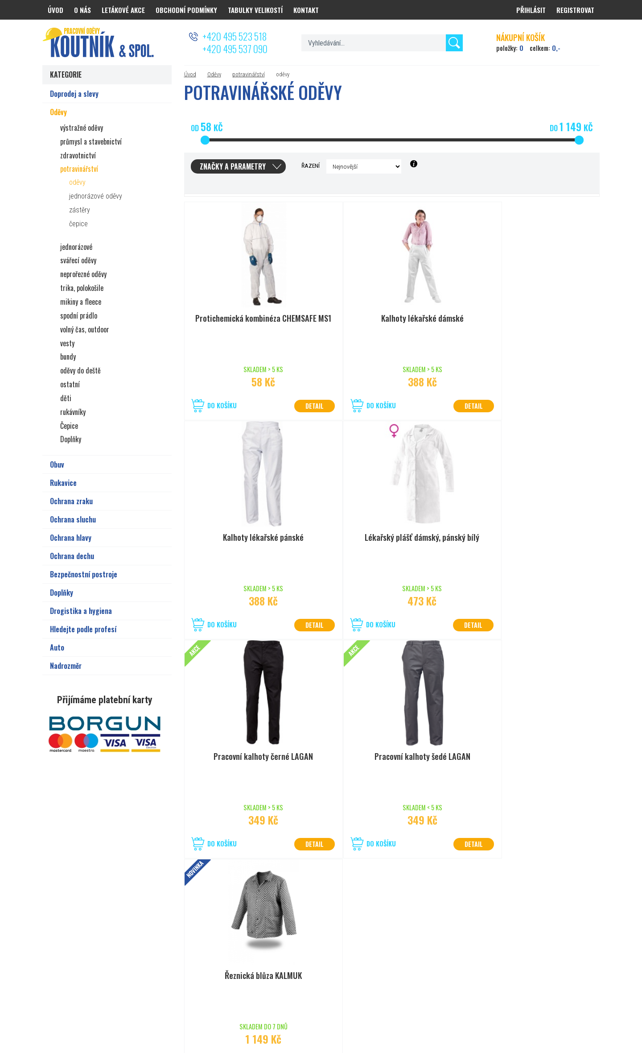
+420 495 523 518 (234, 36)
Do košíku (222, 405)
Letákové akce (123, 10)
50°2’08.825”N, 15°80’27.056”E (134, 940)
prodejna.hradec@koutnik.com (135, 962)
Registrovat (575, 10)
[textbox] (381, 42)
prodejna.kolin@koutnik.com (316, 962)
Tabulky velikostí (255, 10)
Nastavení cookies (374, 1014)
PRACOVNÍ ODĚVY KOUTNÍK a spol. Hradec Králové (493, 1014)
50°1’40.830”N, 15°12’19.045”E (318, 940)
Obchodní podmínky (186, 10)
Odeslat (579, 921)
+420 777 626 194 (118, 951)
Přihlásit (531, 10)
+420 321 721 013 (302, 951)
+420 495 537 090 (235, 48)
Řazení (310, 165)
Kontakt (306, 10)
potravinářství (248, 74)
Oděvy (214, 74)
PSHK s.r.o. (587, 1014)
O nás (82, 10)
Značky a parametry (233, 166)
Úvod (190, 74)
